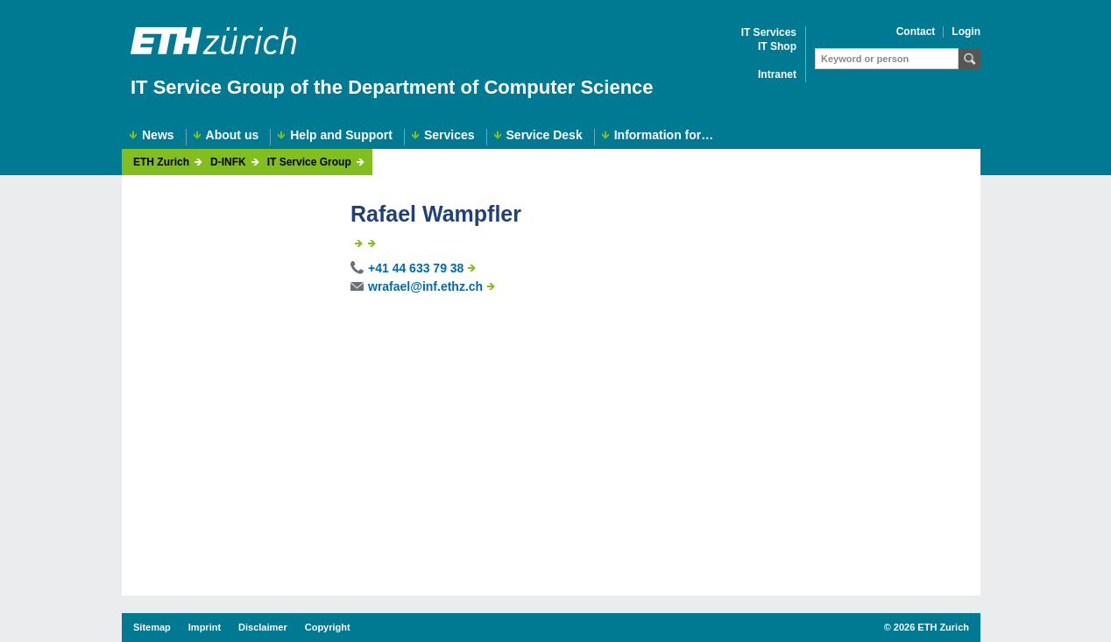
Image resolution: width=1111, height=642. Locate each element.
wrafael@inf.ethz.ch (425, 286)
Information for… (664, 135)
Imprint (204, 627)
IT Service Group (309, 162)
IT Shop (777, 47)
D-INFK (228, 162)
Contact (916, 32)
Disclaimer (262, 627)
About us (232, 135)
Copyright (327, 627)
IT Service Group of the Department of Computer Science (392, 87)
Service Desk (544, 135)
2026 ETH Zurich (931, 627)
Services (449, 135)
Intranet (777, 75)
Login (966, 32)
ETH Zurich (161, 162)
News (158, 135)
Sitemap (152, 627)
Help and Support (341, 135)
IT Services (768, 33)
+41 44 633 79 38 (416, 268)
